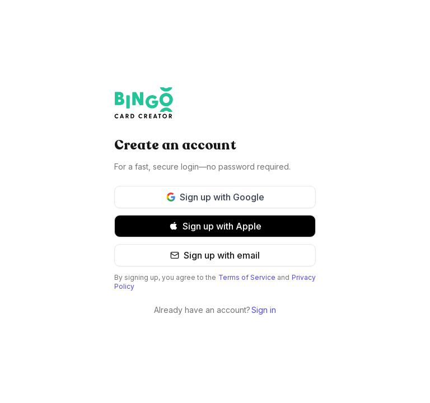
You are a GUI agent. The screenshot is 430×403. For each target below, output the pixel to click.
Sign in (263, 310)
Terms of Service (246, 277)
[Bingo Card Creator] (215, 103)
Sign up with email (215, 255)
